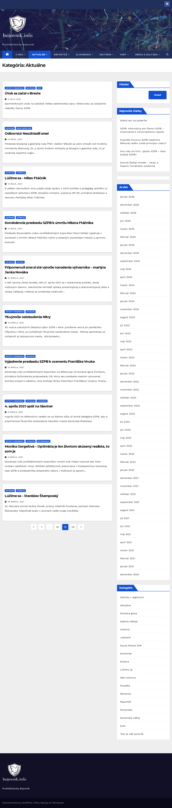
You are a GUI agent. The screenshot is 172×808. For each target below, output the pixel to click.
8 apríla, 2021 (15, 412)
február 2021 (127, 558)
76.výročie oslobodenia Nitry (28, 317)
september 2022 (130, 405)
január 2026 (127, 196)
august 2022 (127, 413)
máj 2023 (125, 341)
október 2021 (128, 494)
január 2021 (127, 566)
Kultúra (20, 262)
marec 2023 (127, 357)
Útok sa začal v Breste (23, 93)
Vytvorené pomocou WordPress (17, 803)
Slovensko (84, 54)
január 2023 (127, 373)
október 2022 (128, 397)
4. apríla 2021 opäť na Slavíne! (28, 406)
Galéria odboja (129, 621)
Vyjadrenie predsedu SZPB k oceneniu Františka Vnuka (50, 361)
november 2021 (129, 486)
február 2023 (128, 365)
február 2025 (128, 236)
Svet (123, 54)
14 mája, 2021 (15, 139)
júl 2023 (125, 325)
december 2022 (129, 381)
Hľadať (124, 84)
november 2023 (129, 309)
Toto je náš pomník (131, 733)
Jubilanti (125, 637)
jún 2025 (125, 220)
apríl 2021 (126, 542)
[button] (167, 54)
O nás (19, 54)
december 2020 (129, 574)
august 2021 (127, 510)
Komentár (126, 653)
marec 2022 (127, 453)
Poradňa (125, 685)
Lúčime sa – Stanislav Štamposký (31, 496)
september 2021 (129, 502)
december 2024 (129, 253)
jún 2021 (125, 526)
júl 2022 (125, 421)
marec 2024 (127, 285)
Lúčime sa (21, 173)
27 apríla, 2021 (16, 278)
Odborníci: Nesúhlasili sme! (27, 133)
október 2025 (128, 212)
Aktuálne (39, 54)
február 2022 (128, 461)
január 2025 (127, 245)
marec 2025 (127, 228)
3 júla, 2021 (14, 99)
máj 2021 (125, 534)
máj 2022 (125, 437)
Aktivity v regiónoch (15, 88)
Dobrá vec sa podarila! (134, 120)
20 (73, 527)
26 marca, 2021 (16, 502)
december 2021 (129, 478)
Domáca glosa (128, 613)
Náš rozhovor (43, 441)
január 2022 (127, 470)
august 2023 (127, 317)
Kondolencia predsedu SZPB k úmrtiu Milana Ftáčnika (49, 223)
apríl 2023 (126, 349)
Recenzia (125, 693)
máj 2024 (125, 269)
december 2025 (129, 204)
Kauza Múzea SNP (24, 128)
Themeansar (58, 803)
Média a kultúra (146, 54)
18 (57, 527)
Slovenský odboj (130, 717)
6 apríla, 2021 (15, 457)
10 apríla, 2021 (16, 323)
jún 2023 (125, 333)
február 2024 (128, 293)
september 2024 (130, 261)
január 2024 (127, 301)
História (106, 54)
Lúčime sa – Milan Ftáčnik (25, 178)
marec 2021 (127, 550)
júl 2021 (124, 518)
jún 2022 (125, 429)
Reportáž (61, 54)
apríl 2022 (126, 445)
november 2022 (129, 389)
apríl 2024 (126, 277)
